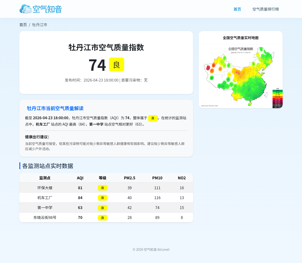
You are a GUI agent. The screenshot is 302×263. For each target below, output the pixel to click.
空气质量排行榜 (265, 9)
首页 (237, 9)
